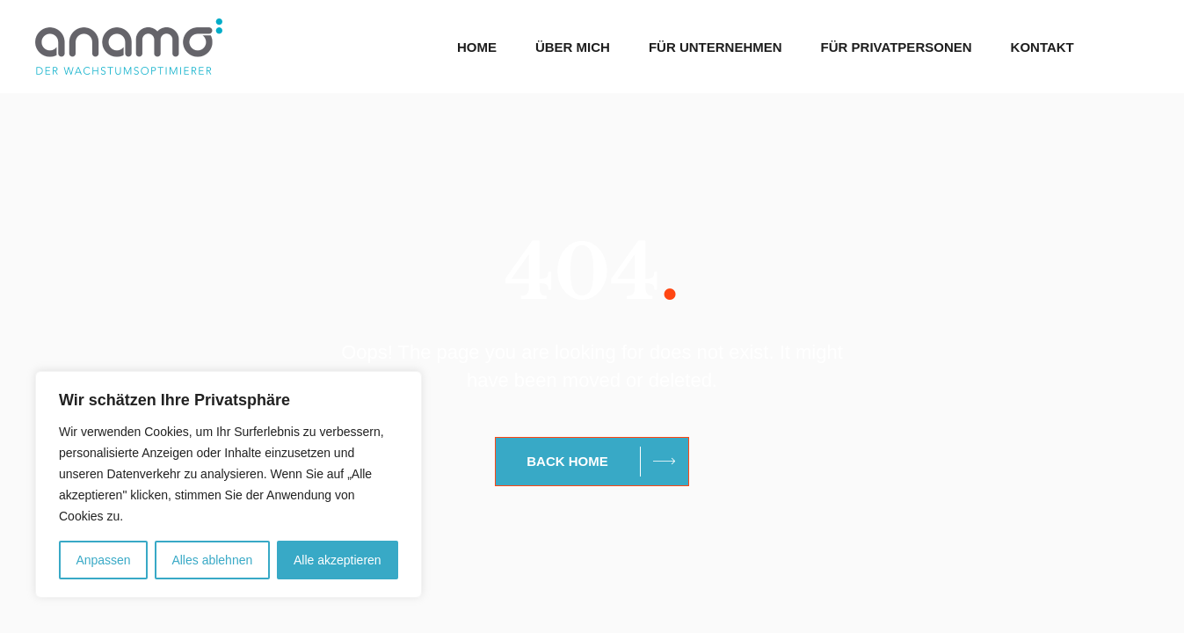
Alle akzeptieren (337, 560)
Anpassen (103, 560)
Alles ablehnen (211, 560)
